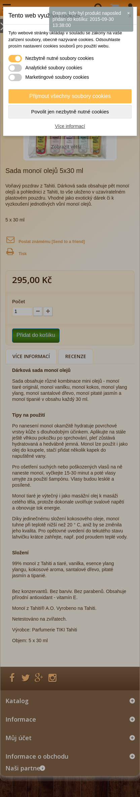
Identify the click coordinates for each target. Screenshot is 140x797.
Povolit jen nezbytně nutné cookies (70, 111)
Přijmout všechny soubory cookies (70, 96)
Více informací (70, 126)
